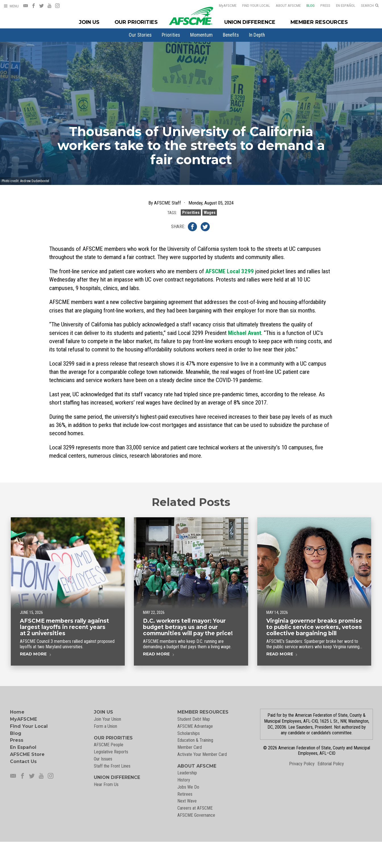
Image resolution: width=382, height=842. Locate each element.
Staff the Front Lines (112, 766)
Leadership (187, 773)
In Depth (257, 35)
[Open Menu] (11, 6)
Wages (209, 220)
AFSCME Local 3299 (229, 271)
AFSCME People (108, 744)
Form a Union (105, 726)
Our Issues (103, 759)
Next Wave (187, 801)
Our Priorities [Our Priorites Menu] (136, 22)
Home (17, 712)
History (183, 780)
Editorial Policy (330, 763)
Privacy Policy (302, 763)
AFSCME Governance (196, 815)
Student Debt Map (193, 719)
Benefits (231, 35)
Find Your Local (252, 5)
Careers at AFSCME (195, 808)
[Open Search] (370, 5)
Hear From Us (106, 784)
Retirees (184, 794)
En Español (342, 5)
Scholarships (188, 733)
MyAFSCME (23, 719)
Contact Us (23, 761)
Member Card (189, 747)
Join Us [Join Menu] (89, 22)
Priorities (171, 35)
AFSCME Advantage (195, 726)
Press (322, 5)
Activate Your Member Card (202, 754)
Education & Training (195, 740)
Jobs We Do (188, 787)
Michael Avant (244, 333)
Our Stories (140, 35)
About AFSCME (284, 5)
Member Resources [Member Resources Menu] (319, 22)
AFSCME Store (27, 754)
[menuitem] (140, 35)
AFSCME (224, 5)
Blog (307, 5)
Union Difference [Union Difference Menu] (249, 22)
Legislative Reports (111, 752)
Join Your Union (107, 719)
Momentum (201, 35)
